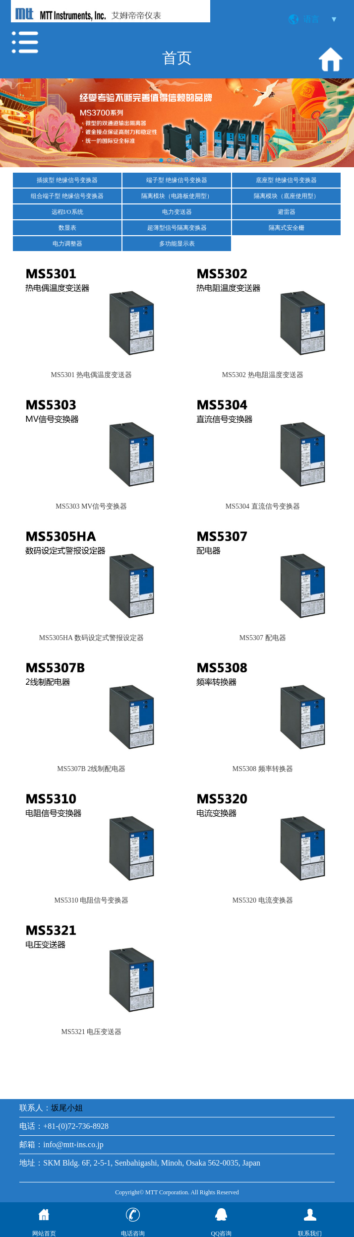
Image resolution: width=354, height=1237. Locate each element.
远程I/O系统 (67, 211)
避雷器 (286, 211)
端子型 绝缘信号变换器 (176, 180)
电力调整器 (67, 243)
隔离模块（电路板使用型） (177, 196)
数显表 (67, 227)
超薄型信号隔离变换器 (177, 227)
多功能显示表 (177, 243)
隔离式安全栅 (286, 227)
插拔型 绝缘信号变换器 (67, 180)
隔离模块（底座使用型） (286, 196)
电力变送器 (177, 211)
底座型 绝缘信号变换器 (286, 180)
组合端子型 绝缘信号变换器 (67, 196)
